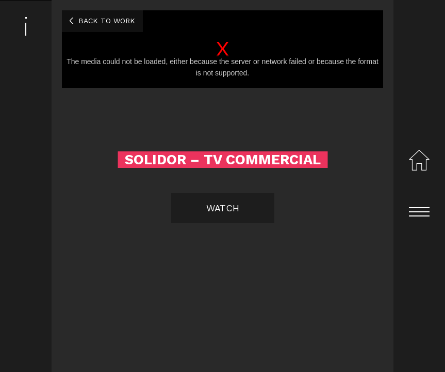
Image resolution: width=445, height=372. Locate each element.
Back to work (106, 21)
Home (419, 160)
